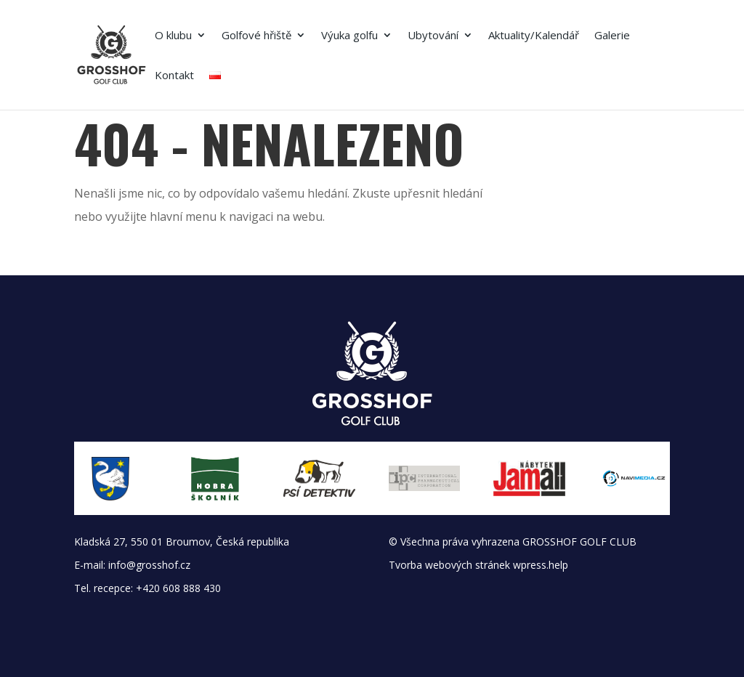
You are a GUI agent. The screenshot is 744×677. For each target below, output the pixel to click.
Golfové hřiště (256, 36)
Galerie (612, 36)
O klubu (173, 36)
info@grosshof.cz (149, 565)
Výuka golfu (349, 36)
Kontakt (174, 76)
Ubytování (433, 36)
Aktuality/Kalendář (533, 36)
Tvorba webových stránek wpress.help (478, 565)
